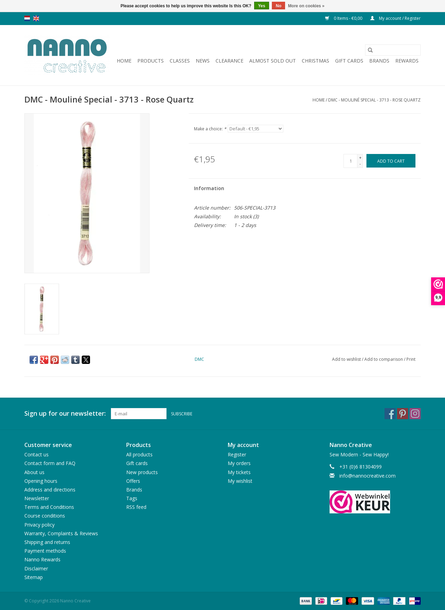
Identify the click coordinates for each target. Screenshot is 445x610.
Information (209, 188)
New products (142, 472)
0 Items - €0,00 (344, 18)
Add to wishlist (347, 359)
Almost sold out (272, 60)
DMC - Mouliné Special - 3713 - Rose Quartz (374, 100)
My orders (239, 463)
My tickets (239, 472)
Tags (131, 498)
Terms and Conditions (49, 507)
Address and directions (49, 489)
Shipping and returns (47, 542)
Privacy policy (39, 524)
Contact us (36, 454)
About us (34, 472)
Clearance (229, 60)
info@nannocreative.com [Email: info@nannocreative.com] (367, 475)
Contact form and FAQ (49, 463)
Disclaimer (36, 568)
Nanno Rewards (42, 559)
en (36, 18)
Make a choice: (210, 129)
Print (410, 359)
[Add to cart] (390, 161)
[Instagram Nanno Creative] (415, 413)
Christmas (315, 60)
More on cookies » (306, 5)
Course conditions (44, 515)
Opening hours (40, 481)
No (278, 5)
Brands (379, 60)
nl (27, 18)
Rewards (407, 60)
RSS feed (136, 507)
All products (139, 454)
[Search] (393, 50)
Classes (180, 60)
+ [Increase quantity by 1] (360, 158)
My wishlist (240, 481)
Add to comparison (384, 359)
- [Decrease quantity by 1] (360, 164)
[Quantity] (350, 161)
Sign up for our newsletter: (65, 413)
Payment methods (45, 550)
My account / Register (395, 18)
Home (124, 60)
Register (237, 454)
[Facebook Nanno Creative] (390, 413)
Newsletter (36, 498)
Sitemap (33, 577)
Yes (261, 5)
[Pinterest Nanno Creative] (402, 413)
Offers (133, 481)
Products (150, 60)
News (203, 60)
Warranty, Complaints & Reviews (61, 533)
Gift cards (349, 60)
